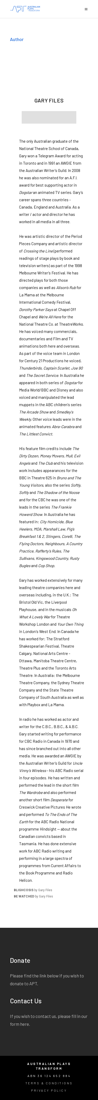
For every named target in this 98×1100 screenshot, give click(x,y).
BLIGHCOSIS (23, 890)
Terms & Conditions (49, 1083)
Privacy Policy (49, 1090)
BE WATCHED (24, 896)
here (24, 1024)
